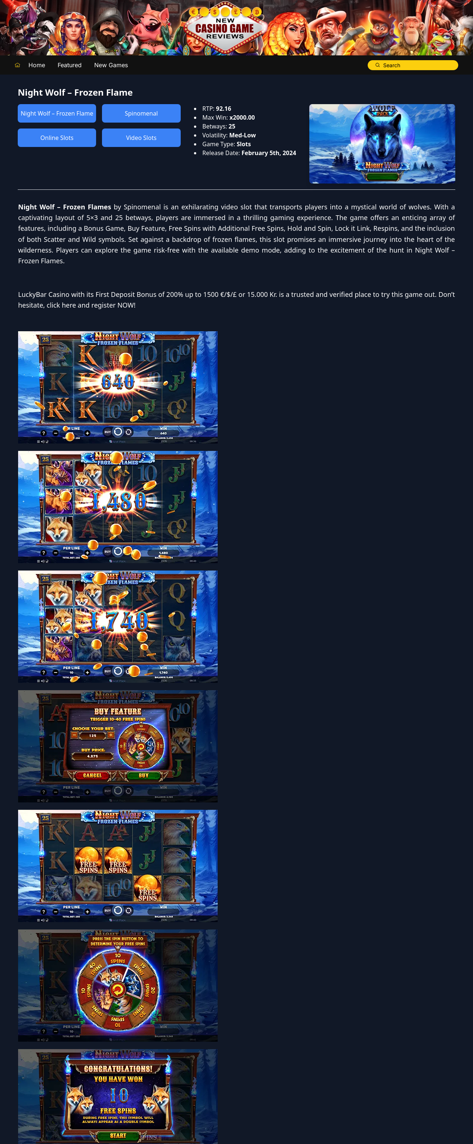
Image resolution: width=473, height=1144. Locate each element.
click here (280, 369)
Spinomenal (141, 113)
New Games (111, 65)
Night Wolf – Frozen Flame (57, 113)
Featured (70, 65)
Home (36, 65)
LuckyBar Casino (262, 348)
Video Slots (141, 138)
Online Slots (57, 138)
